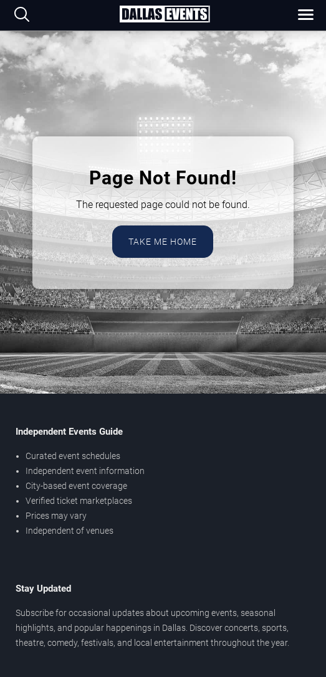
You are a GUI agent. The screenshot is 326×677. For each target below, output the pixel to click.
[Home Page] (164, 15)
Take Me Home (162, 242)
